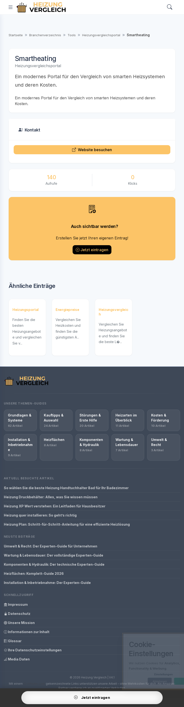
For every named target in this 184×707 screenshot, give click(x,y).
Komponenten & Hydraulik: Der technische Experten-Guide (54, 564)
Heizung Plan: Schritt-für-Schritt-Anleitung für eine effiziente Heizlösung (67, 524)
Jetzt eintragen (92, 249)
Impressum (16, 604)
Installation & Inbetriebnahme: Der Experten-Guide (47, 583)
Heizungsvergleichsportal (101, 35)
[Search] (169, 7)
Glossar (13, 641)
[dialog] (143, 661)
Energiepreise (67, 310)
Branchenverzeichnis (45, 35)
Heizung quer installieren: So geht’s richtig (40, 515)
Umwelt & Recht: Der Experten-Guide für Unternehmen (50, 546)
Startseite (16, 35)
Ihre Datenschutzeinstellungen (33, 650)
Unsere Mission (19, 623)
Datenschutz (17, 614)
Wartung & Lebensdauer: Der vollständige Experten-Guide (53, 555)
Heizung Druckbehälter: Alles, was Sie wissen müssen (51, 497)
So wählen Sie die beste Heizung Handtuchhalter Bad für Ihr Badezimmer (66, 488)
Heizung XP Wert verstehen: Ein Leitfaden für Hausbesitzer (54, 506)
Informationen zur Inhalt (26, 632)
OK (165, 681)
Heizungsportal (25, 310)
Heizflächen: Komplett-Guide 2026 (34, 573)
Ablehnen (139, 681)
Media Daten (17, 659)
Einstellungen (142, 674)
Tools (72, 35)
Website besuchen (92, 149)
